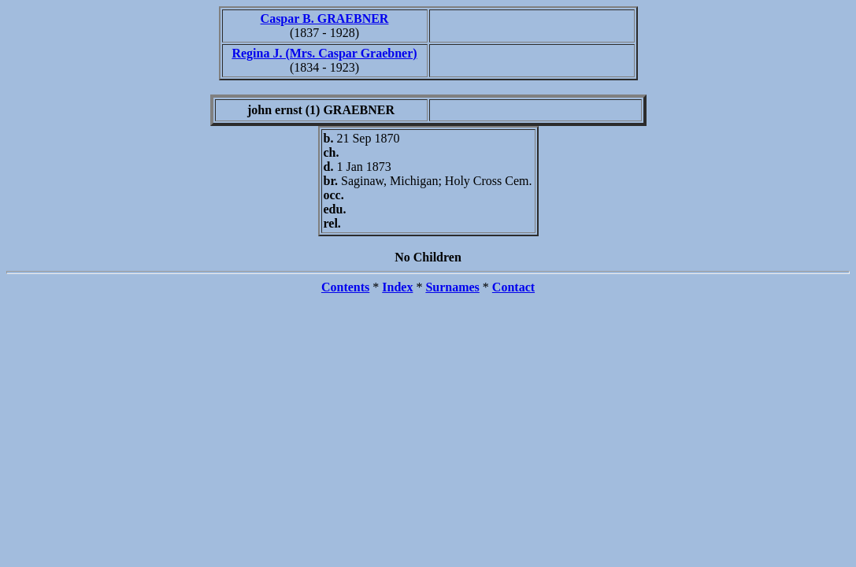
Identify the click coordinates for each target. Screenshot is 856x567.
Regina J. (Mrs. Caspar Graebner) (324, 53)
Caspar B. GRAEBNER (325, 18)
